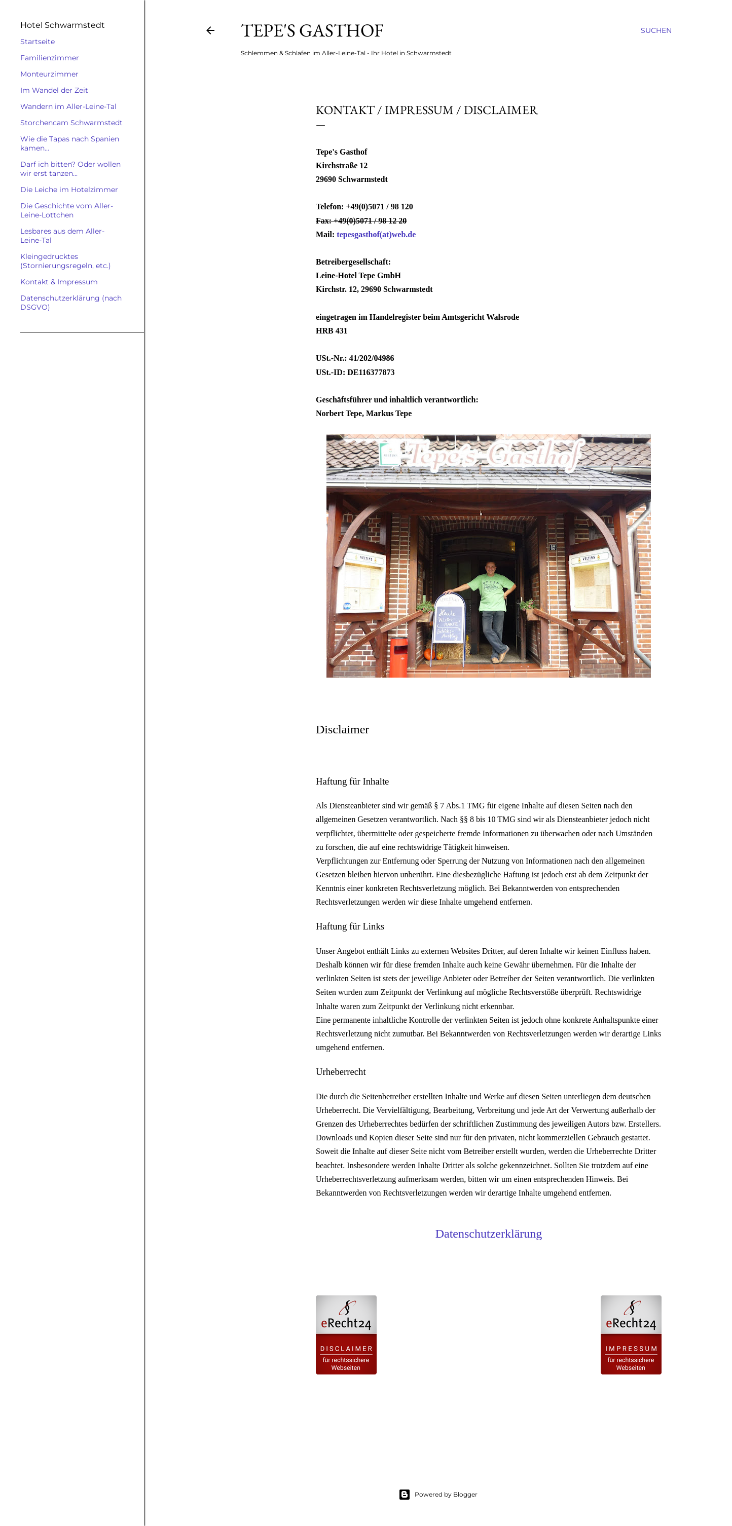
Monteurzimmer (49, 74)
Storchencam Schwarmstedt (71, 122)
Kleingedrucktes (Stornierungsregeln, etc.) (65, 261)
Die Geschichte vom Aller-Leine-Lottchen (66, 210)
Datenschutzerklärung (488, 1233)
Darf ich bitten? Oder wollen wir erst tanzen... (70, 169)
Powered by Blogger (438, 1494)
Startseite (37, 41)
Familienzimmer (49, 57)
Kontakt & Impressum (59, 281)
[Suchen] (656, 30)
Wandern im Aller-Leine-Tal (68, 106)
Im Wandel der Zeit (54, 90)
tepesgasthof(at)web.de (376, 234)
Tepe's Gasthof (312, 30)
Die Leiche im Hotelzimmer (69, 189)
